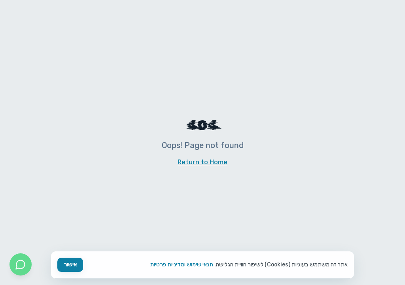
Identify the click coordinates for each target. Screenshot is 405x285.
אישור (70, 264)
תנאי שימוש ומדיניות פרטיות (181, 264)
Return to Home (202, 162)
